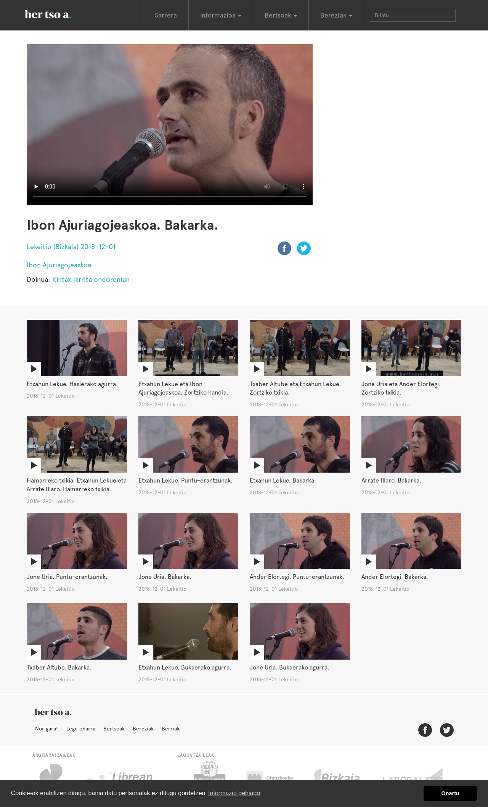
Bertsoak (114, 729)
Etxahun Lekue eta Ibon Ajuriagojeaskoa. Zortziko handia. (183, 388)
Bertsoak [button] (281, 15)
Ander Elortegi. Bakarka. (394, 576)
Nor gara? (46, 729)
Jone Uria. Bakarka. (164, 576)
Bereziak (143, 729)
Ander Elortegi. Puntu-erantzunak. (297, 576)
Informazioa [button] (220, 15)
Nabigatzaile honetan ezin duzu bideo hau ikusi (170, 124)
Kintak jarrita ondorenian (91, 279)
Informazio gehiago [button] (234, 793)
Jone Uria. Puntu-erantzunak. (67, 576)
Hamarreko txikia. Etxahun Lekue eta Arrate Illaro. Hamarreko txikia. (77, 485)
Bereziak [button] (336, 15)
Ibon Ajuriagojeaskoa (59, 265)
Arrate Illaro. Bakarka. (391, 480)
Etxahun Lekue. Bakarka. (283, 480)
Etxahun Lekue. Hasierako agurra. (72, 384)
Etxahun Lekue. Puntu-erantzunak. (185, 480)
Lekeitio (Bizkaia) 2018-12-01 (71, 247)
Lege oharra (80, 729)
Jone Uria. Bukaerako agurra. (289, 667)
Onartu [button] (450, 793)
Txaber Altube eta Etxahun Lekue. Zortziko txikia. (295, 388)
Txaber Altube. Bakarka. (59, 667)
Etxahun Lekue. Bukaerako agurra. (184, 667)
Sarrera (166, 15)
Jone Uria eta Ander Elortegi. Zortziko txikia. (401, 388)
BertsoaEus (59, 13)
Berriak (171, 729)
